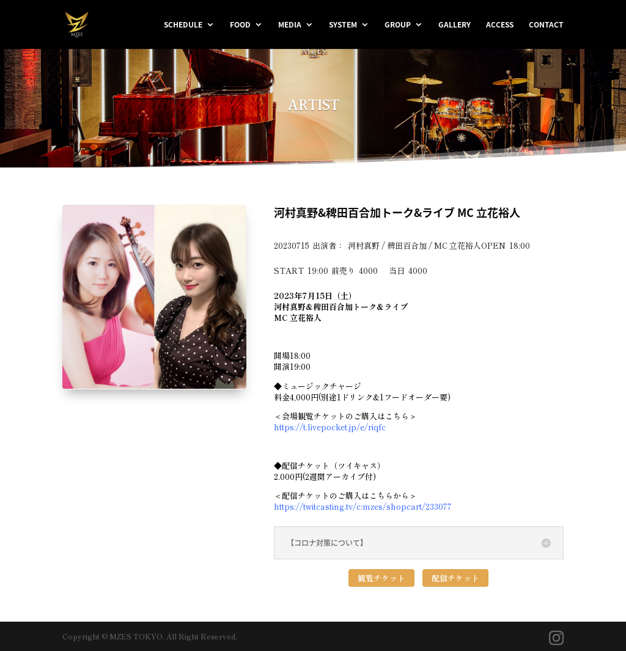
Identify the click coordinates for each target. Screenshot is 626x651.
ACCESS (500, 25)
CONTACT (546, 25)
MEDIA (289, 25)
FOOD (240, 25)
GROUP (398, 25)
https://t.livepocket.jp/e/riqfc (330, 427)
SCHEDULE (183, 25)
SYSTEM (343, 25)
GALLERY (454, 25)
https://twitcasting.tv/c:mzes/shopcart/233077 (363, 506)
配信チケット (455, 578)
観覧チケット (381, 578)
